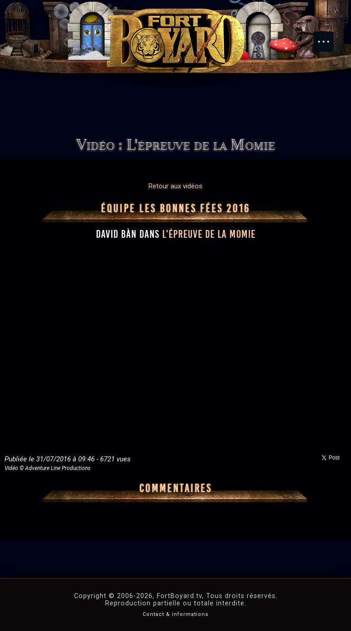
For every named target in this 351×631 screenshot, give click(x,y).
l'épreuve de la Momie (208, 234)
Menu (328, 37)
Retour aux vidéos (175, 186)
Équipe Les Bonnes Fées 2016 (175, 208)
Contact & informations (175, 614)
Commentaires (175, 488)
